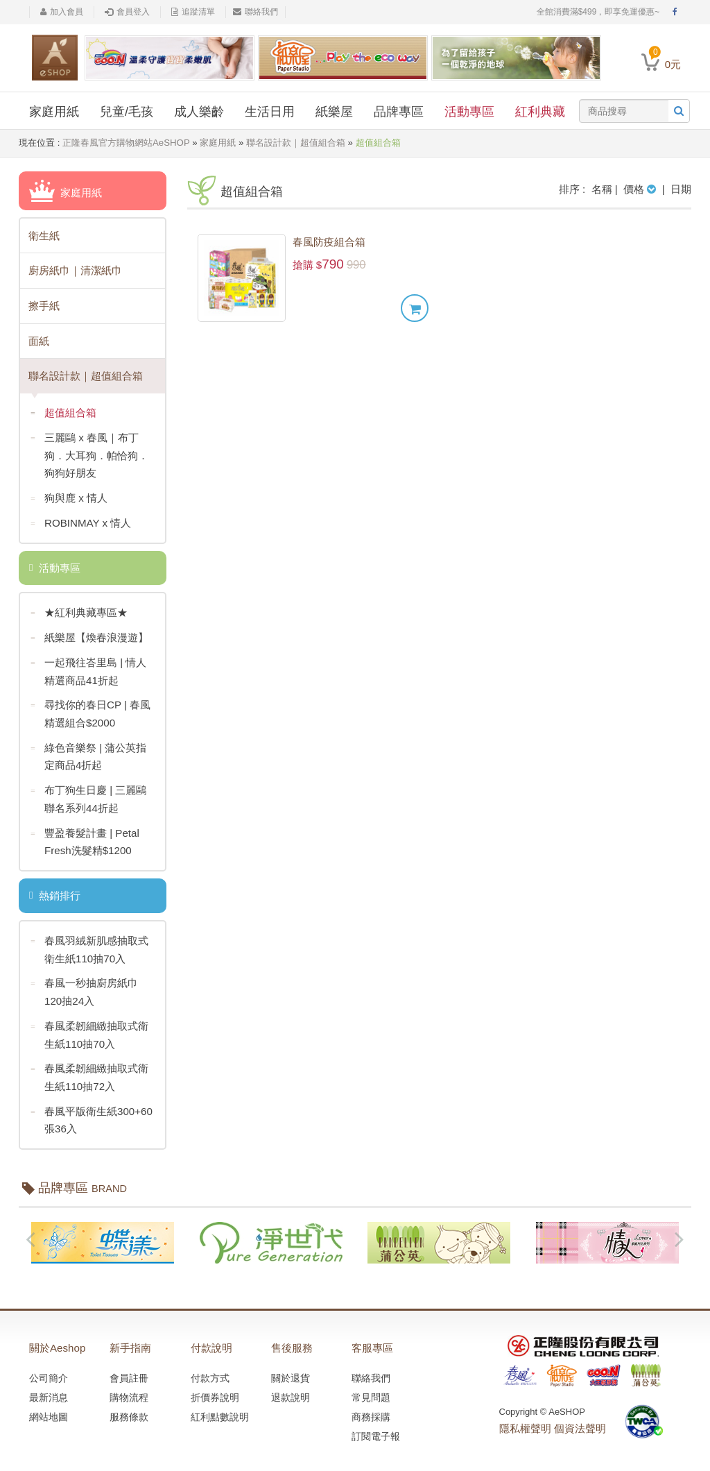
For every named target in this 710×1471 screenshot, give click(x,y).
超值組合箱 (63, 413)
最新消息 (48, 1390)
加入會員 (61, 12)
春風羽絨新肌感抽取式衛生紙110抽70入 (89, 944)
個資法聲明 (580, 1422)
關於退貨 (290, 1371)
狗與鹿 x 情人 (69, 497)
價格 (641, 189)
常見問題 (371, 1390)
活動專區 (469, 112)
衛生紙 (44, 235)
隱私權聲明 (525, 1422)
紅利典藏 (540, 112)
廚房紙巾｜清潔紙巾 (75, 270)
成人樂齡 (199, 112)
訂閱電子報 (376, 1429)
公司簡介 (48, 1371)
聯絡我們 (255, 12)
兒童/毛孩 (126, 112)
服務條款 (129, 1409)
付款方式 (210, 1371)
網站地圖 (48, 1409)
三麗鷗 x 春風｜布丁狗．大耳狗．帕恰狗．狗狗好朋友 (89, 452)
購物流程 (129, 1390)
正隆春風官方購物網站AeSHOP (125, 142)
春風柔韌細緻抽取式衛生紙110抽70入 (89, 1028)
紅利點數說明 (220, 1409)
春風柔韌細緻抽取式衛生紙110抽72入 (89, 1071)
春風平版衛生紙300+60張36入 (91, 1113)
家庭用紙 (54, 112)
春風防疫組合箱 (329, 242)
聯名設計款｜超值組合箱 (295, 142)
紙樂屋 (334, 112)
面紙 (38, 340)
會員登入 (127, 12)
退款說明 (290, 1390)
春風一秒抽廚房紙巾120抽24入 (84, 986)
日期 (680, 189)
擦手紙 (44, 305)
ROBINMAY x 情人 (80, 522)
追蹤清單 (193, 12)
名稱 (601, 189)
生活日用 (270, 112)
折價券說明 (215, 1390)
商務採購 (371, 1409)
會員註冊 (129, 1371)
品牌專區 (399, 112)
